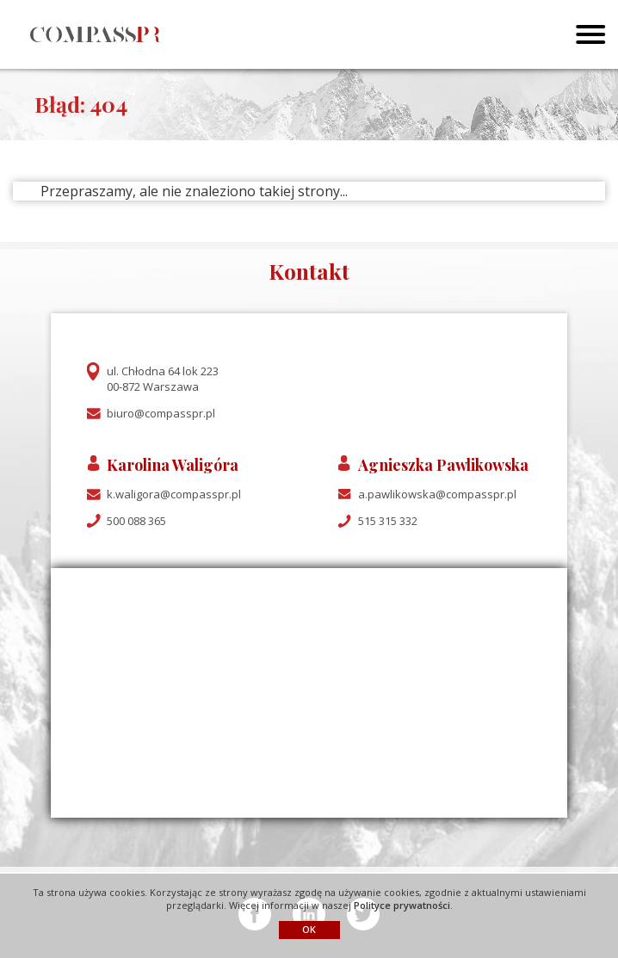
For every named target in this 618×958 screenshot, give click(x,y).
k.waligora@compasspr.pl (174, 494)
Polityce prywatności (402, 905)
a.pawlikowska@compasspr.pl (437, 494)
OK (309, 929)
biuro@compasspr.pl (161, 413)
